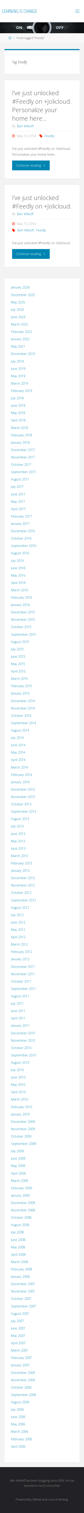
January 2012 (20, 959)
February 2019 (21, 391)
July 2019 (17, 361)
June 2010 (18, 1077)
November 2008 (23, 1210)
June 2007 (18, 1328)
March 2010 (19, 1099)
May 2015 (18, 664)
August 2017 (20, 479)
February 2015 (21, 686)
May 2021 (18, 346)
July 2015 (17, 649)
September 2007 (23, 1306)
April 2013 (18, 848)
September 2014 (23, 723)
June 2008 (18, 1240)
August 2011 (20, 996)
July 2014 (17, 738)
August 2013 (20, 819)
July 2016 (17, 561)
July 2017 (17, 486)
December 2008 (23, 1203)
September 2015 (23, 634)
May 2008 (18, 1247)
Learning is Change (19, 11)
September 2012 (23, 900)
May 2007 (18, 1336)
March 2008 (19, 1262)
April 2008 (18, 1254)
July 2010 (17, 1070)
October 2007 (21, 1299)
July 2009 (17, 1151)
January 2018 (20, 442)
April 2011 (18, 1018)
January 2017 (20, 524)
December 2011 (23, 967)
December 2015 (23, 612)
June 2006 (18, 1417)
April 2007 (18, 1343)
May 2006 (18, 1424)
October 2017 (21, 464)
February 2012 (21, 952)
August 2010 (20, 1062)
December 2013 (23, 789)
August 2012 (20, 907)
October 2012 (21, 892)
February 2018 (21, 435)
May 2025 (18, 302)
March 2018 (19, 428)
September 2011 (23, 989)
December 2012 (23, 878)
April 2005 (18, 1446)
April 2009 (18, 1173)
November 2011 (23, 974)
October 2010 (21, 1048)
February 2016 (21, 597)
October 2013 (21, 804)
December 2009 (23, 1121)
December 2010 (23, 1033)
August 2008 (20, 1225)
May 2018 (18, 413)
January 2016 (20, 605)
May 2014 (18, 752)
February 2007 (21, 1358)
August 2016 (20, 553)
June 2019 (18, 369)
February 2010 (21, 1107)
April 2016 (18, 583)
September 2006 (23, 1395)
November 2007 (23, 1291)
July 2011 (17, 1003)
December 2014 (23, 701)
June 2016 (18, 568)
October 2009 (21, 1136)
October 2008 (21, 1217)
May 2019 (18, 376)
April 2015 (18, 671)
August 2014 (20, 730)
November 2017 (23, 457)
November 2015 (23, 619)
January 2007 (20, 1365)
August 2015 (20, 642)
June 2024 (18, 317)
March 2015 (19, 678)
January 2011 (20, 1025)
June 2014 (18, 745)
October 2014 (21, 715)
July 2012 (17, 915)
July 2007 (17, 1321)
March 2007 (19, 1350)
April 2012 (18, 937)
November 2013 (23, 797)
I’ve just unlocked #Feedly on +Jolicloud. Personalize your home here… (41, 105)
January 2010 (20, 1114)
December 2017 (23, 450)
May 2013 (18, 841)
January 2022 (20, 339)
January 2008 (20, 1276)
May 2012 (18, 930)
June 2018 (18, 405)
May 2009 (18, 1166)
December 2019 (23, 354)
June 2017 (18, 494)
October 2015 (21, 627)
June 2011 (18, 1011)
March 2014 (19, 767)
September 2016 (23, 546)
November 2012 (23, 885)
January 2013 (20, 870)
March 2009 (19, 1181)
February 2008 (21, 1269)
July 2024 (17, 309)
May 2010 (18, 1084)
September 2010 (23, 1055)
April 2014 (18, 760)
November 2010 (23, 1040)
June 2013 (18, 834)
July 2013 (17, 826)
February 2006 (21, 1439)
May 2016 (18, 575)
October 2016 (21, 538)
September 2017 (23, 472)
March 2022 (19, 324)
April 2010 (18, 1092)
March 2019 (19, 383)
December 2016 (23, 531)
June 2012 (18, 922)
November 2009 (23, 1129)
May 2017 (18, 501)
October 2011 (21, 981)
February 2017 (21, 516)
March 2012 (19, 944)
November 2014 (23, 708)
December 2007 (23, 1284)
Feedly (49, 136)
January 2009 (20, 1195)
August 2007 (20, 1313)
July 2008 (17, 1232)
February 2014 (21, 775)
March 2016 (19, 590)
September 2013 (23, 811)
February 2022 (21, 332)
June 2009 (18, 1158)
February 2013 (21, 863)
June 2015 (18, 656)
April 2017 (18, 509)
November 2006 (23, 1380)
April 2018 (18, 420)
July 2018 (17, 398)
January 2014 (20, 782)
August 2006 (20, 1402)
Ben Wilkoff (25, 230)
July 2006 (17, 1409)
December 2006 (23, 1373)
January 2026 (20, 287)
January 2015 (20, 693)
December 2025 (23, 295)
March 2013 (19, 856)
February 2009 (21, 1188)
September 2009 (23, 1144)
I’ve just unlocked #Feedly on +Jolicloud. (41, 202)
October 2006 (21, 1387)
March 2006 (19, 1431)
